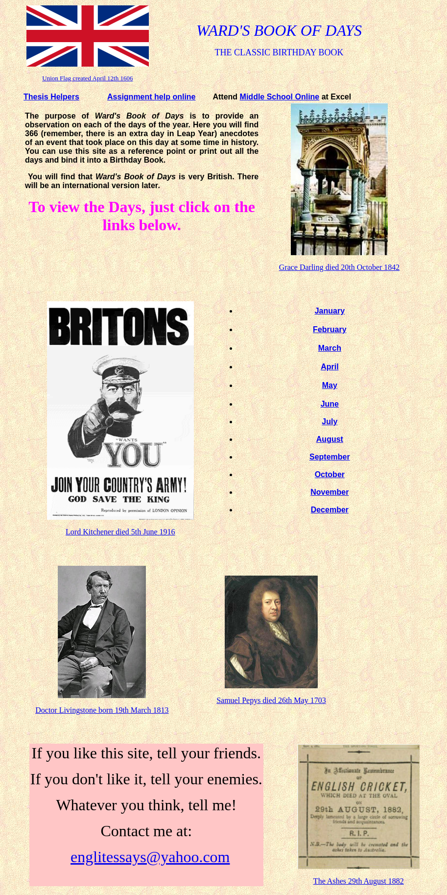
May (329, 385)
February (329, 329)
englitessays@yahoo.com (150, 857)
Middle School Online (280, 97)
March (329, 348)
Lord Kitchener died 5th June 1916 (120, 532)
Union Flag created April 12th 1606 (87, 78)
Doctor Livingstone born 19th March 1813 (101, 710)
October (330, 474)
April (329, 367)
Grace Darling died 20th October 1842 (339, 267)
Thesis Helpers (51, 97)
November (329, 492)
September (329, 457)
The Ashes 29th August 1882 (358, 881)
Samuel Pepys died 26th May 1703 (271, 700)
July (329, 421)
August (329, 439)
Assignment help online (151, 97)
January (330, 311)
